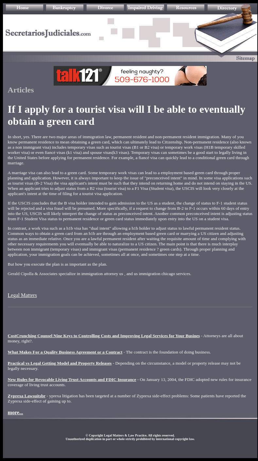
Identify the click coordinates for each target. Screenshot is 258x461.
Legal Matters (22, 295)
